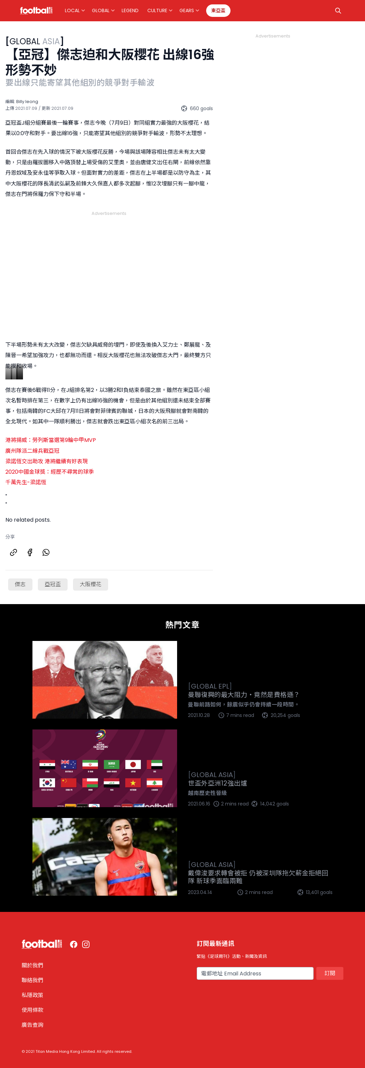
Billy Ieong (27, 101)
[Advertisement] (109, 267)
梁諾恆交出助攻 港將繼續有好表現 (46, 461)
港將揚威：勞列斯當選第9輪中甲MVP (50, 440)
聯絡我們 (32, 980)
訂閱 (329, 973)
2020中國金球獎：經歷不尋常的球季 (49, 472)
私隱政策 (32, 995)
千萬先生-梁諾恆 (25, 482)
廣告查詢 (32, 1025)
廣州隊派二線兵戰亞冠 (32, 451)
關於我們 (32, 965)
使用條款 (32, 1010)
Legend (130, 10)
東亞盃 (218, 10)
